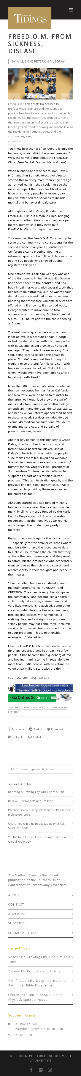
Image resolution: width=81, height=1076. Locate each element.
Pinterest (55, 729)
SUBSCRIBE (17, 923)
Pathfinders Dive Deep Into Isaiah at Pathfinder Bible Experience (39, 812)
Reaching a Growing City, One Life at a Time (36, 792)
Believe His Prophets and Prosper (30, 801)
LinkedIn (16, 737)
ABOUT (14, 895)
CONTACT (16, 904)
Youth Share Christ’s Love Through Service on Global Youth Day (38, 839)
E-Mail (34, 737)
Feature (14, 707)
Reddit (35, 729)
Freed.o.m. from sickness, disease (40, 43)
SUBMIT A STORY (22, 933)
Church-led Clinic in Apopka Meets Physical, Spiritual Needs (36, 826)
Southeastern (33, 707)
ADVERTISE (17, 914)
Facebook (16, 729)
